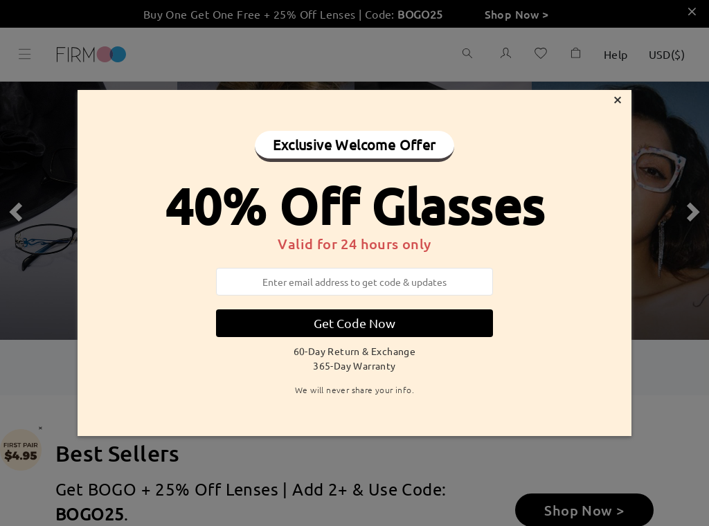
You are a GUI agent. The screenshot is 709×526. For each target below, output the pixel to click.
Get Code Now (354, 323)
